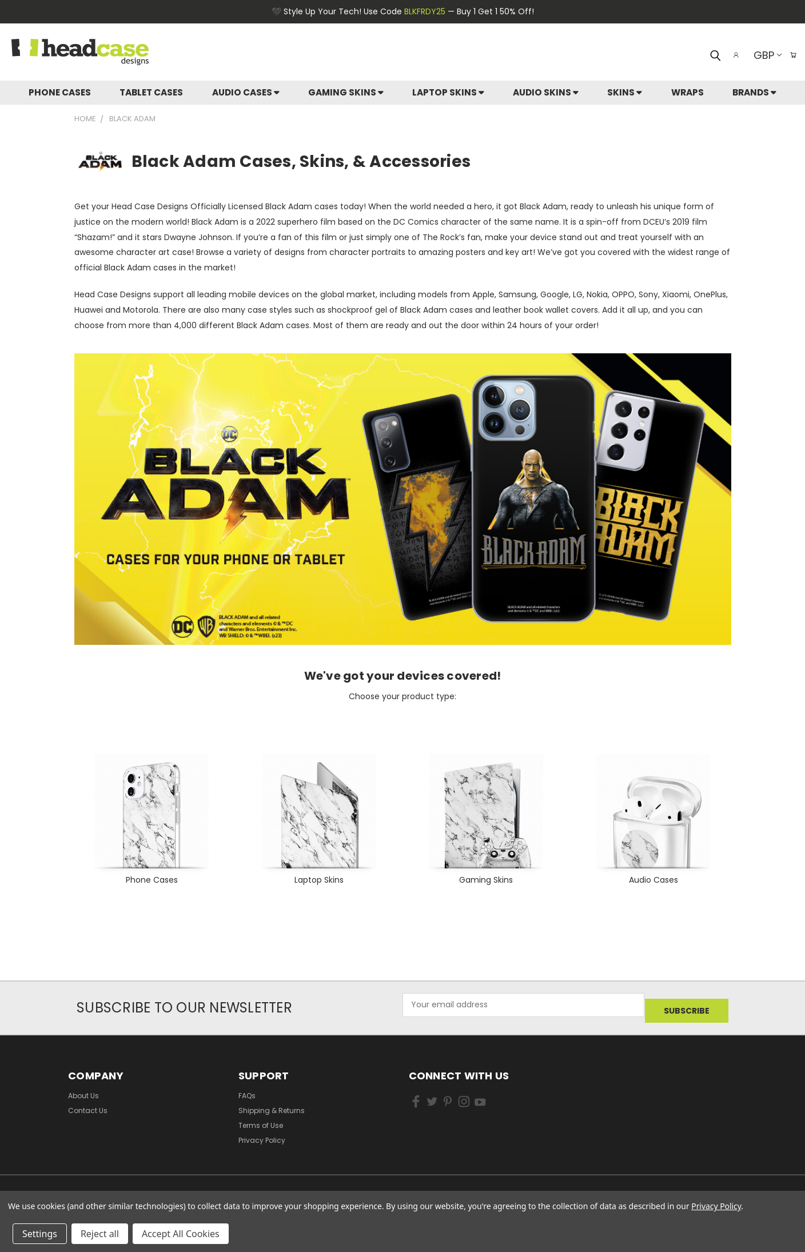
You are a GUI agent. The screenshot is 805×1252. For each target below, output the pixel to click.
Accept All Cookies (181, 1233)
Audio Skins (546, 92)
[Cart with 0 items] (790, 55)
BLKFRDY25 (424, 11)
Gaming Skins (346, 92)
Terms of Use (260, 1119)
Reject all (100, 1233)
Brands (754, 92)
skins (624, 92)
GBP (762, 55)
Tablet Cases (151, 92)
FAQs (247, 1089)
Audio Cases (246, 92)
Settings (39, 1233)
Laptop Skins (448, 92)
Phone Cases (60, 92)
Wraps (687, 92)
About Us (83, 1089)
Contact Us (87, 1104)
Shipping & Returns (271, 1104)
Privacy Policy (261, 1134)
